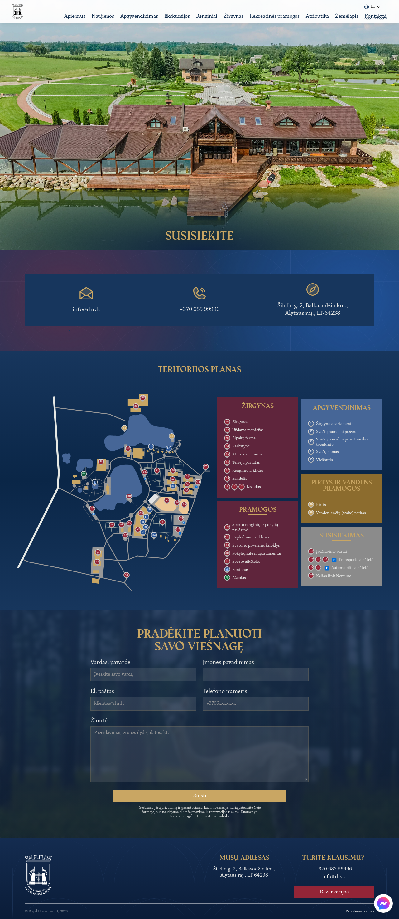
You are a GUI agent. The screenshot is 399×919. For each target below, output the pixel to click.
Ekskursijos (173, 21)
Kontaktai (372, 21)
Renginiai (203, 21)
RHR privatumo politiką (211, 816)
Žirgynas (230, 21)
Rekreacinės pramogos (271, 21)
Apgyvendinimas (135, 21)
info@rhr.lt (86, 309)
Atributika (313, 21)
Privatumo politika (360, 911)
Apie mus (71, 21)
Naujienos (99, 21)
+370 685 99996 (199, 309)
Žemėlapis (342, 21)
